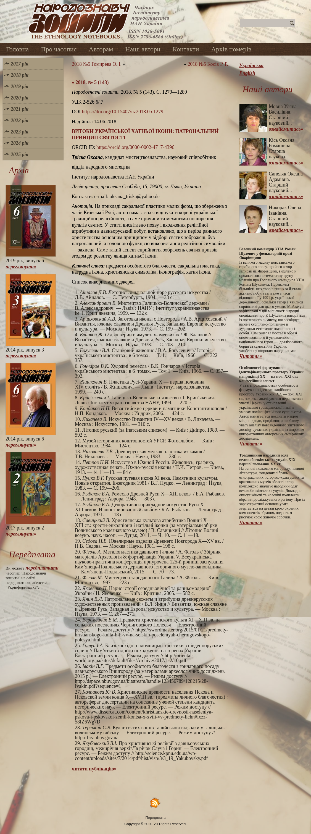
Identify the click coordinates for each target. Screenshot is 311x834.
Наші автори (142, 49)
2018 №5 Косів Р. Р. (208, 64)
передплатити (42, 568)
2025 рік (19, 154)
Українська (251, 65)
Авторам (101, 49)
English (247, 73)
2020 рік (19, 98)
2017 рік (19, 64)
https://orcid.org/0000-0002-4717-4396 (135, 147)
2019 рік (19, 86)
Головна (17, 49)
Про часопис (59, 49)
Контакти (186, 49)
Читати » (250, 356)
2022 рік (19, 120)
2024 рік (19, 143)
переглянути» (21, 266)
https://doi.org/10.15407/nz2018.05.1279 (123, 111)
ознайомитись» (286, 129)
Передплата (156, 817)
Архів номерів (231, 49)
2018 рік (19, 75)
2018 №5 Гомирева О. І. (97, 64)
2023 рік (19, 132)
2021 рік (19, 109)
